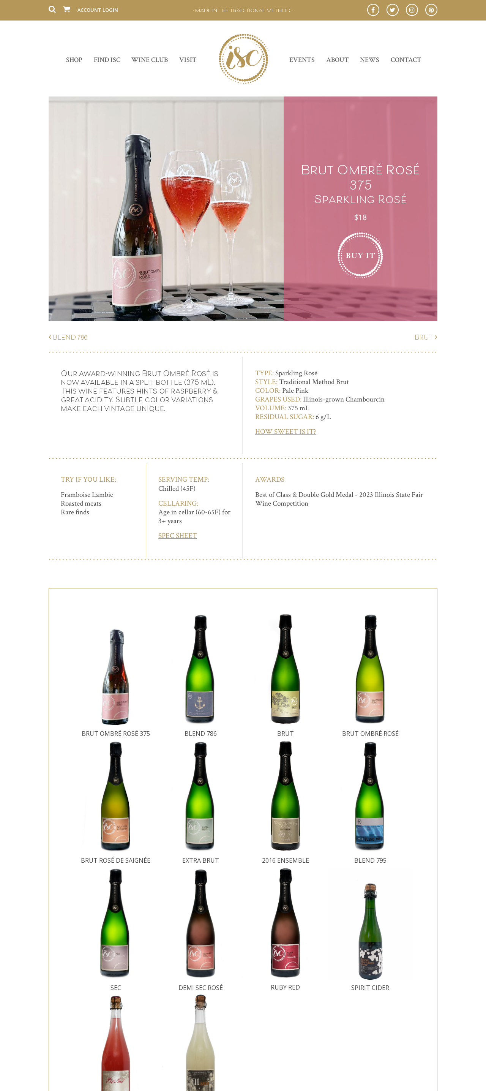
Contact (406, 59)
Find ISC (107, 59)
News (369, 59)
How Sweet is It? (285, 431)
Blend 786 (70, 337)
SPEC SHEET (177, 536)
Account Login (97, 9)
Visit (188, 59)
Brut (424, 337)
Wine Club (149, 59)
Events (302, 59)
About (337, 59)
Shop (74, 59)
